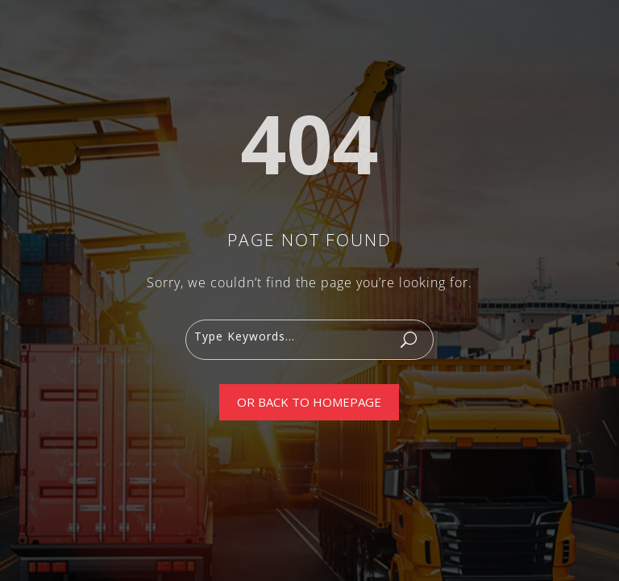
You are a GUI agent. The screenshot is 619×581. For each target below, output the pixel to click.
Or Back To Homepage (309, 402)
